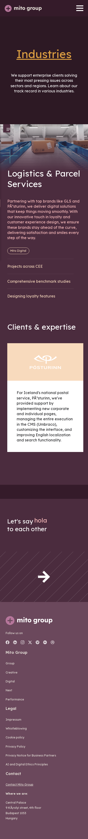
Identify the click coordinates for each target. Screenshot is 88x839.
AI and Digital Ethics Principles (27, 764)
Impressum (13, 719)
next (9, 690)
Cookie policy (15, 737)
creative (11, 672)
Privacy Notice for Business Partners (31, 755)
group (10, 663)
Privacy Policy (15, 746)
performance (15, 699)
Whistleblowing (16, 728)
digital (10, 681)
